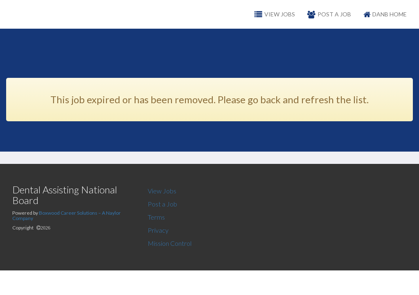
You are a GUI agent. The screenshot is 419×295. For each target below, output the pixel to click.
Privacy (158, 230)
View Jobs (162, 191)
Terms (156, 217)
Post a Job (162, 204)
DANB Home (385, 14)
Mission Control (169, 243)
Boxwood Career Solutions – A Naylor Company (66, 215)
